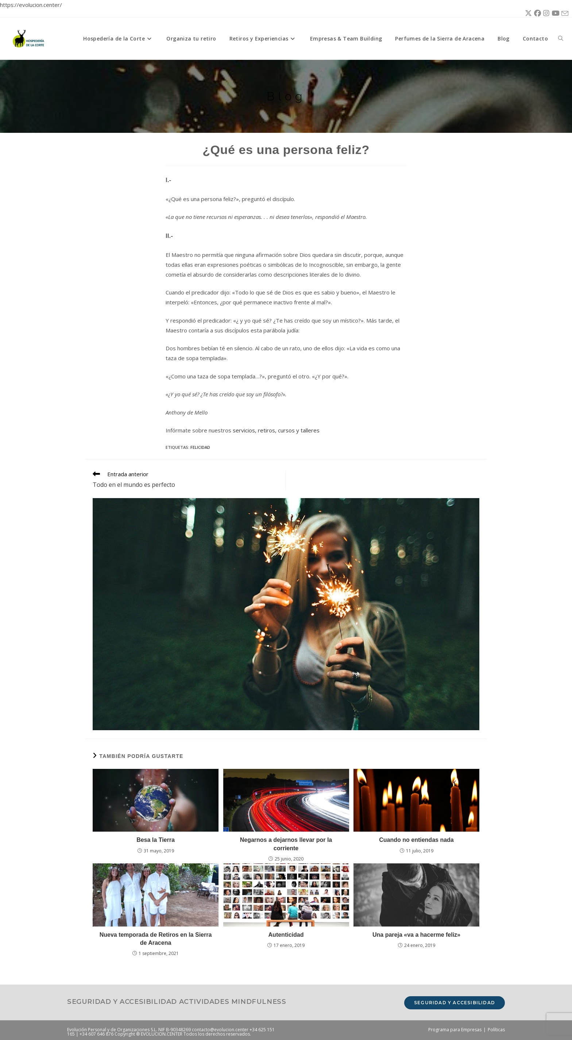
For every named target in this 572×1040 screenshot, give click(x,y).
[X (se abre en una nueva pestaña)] (527, 13)
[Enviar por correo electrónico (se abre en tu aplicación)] (563, 14)
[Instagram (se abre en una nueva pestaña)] (545, 13)
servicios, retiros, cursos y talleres (276, 430)
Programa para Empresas (455, 1029)
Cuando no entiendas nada (416, 840)
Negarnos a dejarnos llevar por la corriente (286, 844)
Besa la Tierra (155, 840)
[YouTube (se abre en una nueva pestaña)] (554, 13)
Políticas (496, 1029)
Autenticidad (286, 935)
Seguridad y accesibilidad (454, 1002)
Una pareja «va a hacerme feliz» (416, 935)
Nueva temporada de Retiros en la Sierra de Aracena (156, 939)
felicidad (200, 447)
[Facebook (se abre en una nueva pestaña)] (536, 13)
